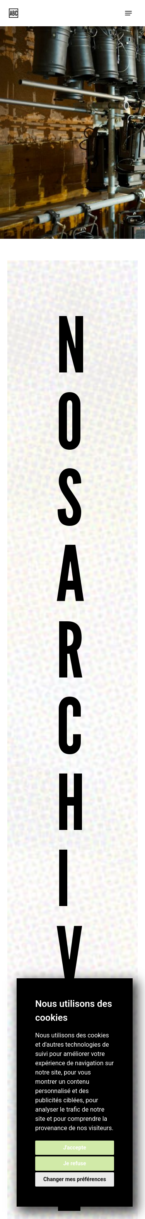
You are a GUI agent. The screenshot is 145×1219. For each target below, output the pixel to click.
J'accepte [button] (74, 1147)
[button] (128, 13)
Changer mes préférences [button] (74, 1179)
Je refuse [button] (74, 1163)
